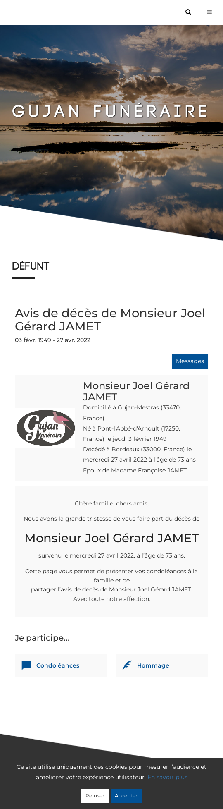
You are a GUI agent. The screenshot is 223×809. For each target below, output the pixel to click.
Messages (190, 361)
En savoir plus (167, 777)
